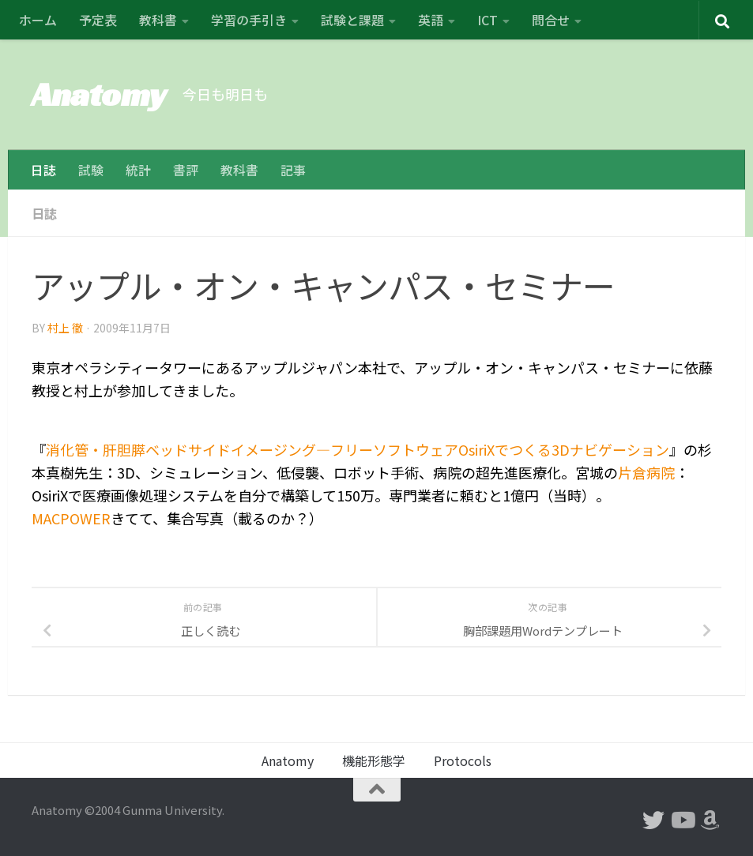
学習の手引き (249, 19)
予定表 (98, 19)
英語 (430, 19)
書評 (185, 169)
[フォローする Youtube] (682, 820)
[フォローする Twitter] (653, 820)
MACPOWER (71, 518)
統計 (138, 169)
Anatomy (99, 94)
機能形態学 (373, 760)
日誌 (43, 169)
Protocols (462, 760)
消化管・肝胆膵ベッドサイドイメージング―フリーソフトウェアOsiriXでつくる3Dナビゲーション (357, 449)
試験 (91, 169)
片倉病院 (646, 472)
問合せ (551, 19)
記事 (293, 169)
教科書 (158, 19)
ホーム (38, 19)
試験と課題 (352, 19)
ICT (487, 19)
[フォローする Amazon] (710, 820)
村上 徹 (65, 328)
